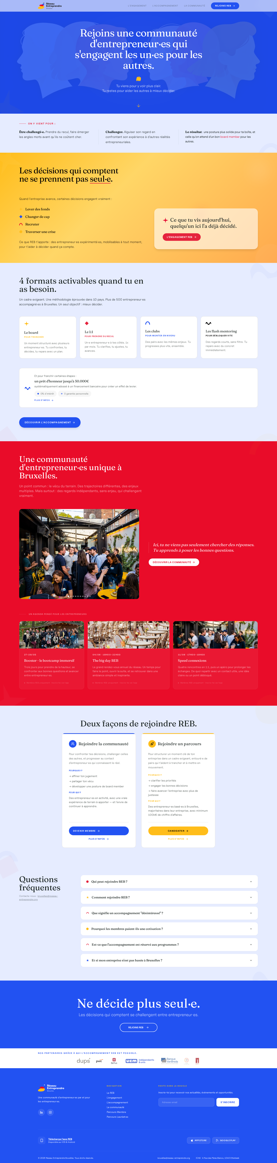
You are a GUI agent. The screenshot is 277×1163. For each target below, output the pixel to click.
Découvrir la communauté (174, 564)
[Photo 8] (85, 598)
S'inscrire (228, 1102)
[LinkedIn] (41, 1112)
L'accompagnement (165, 5)
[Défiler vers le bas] (138, 107)
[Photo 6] (80, 598)
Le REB (110, 1092)
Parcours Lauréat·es (117, 1116)
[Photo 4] (75, 598)
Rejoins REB (138, 1027)
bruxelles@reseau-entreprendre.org (174, 1158)
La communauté (194, 5)
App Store (199, 1140)
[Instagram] (50, 1112)
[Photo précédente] (24, 555)
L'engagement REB (179, 237)
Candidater (174, 830)
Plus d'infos (100, 838)
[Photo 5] (78, 598)
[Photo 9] (87, 598)
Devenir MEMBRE (87, 830)
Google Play (226, 1140)
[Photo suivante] (133, 555)
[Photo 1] (68, 598)
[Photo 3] (73, 598)
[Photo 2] (71, 598)
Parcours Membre (116, 1112)
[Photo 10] (90, 598)
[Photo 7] (82, 598)
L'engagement (137, 5)
